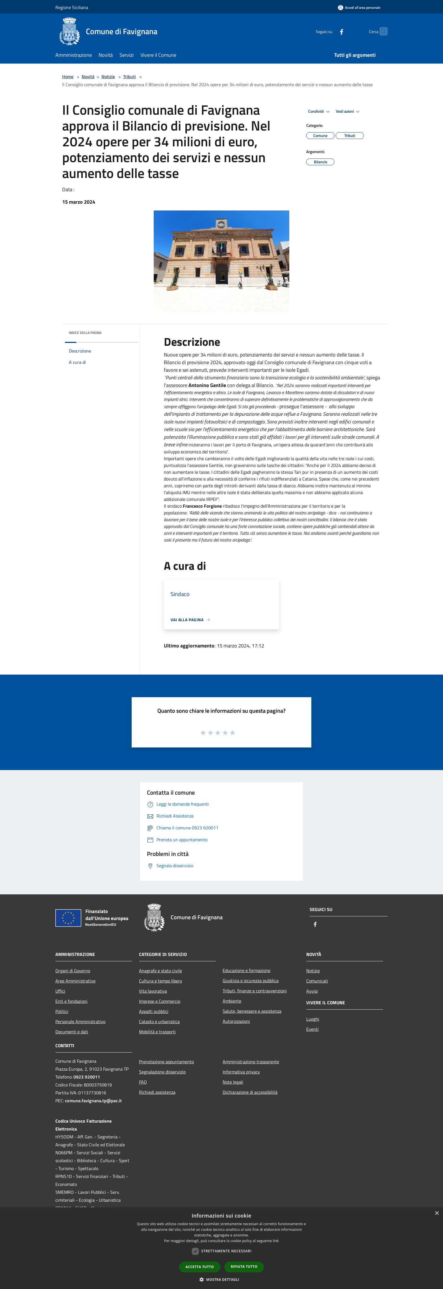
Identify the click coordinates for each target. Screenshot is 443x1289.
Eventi (312, 1029)
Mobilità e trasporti (157, 1031)
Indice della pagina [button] (85, 332)
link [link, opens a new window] (276, 1240)
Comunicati (317, 980)
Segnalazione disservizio (162, 1071)
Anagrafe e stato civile (160, 970)
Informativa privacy (241, 1071)
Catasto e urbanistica (159, 1021)
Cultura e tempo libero (160, 980)
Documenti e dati (71, 1031)
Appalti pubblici (153, 1011)
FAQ (143, 1082)
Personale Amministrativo (80, 1021)
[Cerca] (381, 31)
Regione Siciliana (71, 7)
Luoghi (312, 1019)
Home (67, 76)
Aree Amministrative (75, 980)
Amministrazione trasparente (251, 1061)
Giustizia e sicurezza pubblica (251, 980)
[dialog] (221, 1248)
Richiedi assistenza (157, 1092)
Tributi (129, 76)
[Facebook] (330, 31)
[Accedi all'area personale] (359, 7)
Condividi (319, 111)
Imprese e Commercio (159, 1001)
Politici (61, 1011)
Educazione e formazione (246, 970)
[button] (221, 1279)
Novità (88, 76)
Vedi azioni (348, 111)
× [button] (437, 1213)
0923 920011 (86, 1076)
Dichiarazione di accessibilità (250, 1092)
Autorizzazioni (236, 1021)
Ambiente (232, 1000)
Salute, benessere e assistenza (252, 1011)
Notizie (108, 76)
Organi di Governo (72, 970)
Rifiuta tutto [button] (244, 1266)
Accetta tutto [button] (200, 1266)
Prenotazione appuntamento (166, 1061)
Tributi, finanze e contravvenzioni (255, 990)
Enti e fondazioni (71, 1001)
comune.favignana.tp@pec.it (93, 1100)
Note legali (233, 1082)
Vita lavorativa (153, 991)
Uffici (60, 991)
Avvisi (312, 991)
